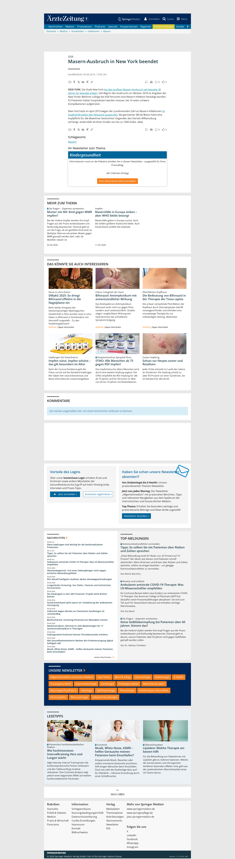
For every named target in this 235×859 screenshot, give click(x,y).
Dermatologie (142, 677)
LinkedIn (131, 836)
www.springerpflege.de (140, 813)
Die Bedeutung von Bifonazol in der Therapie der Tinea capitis (164, 298)
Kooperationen (128, 27)
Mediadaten (113, 809)
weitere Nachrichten (104, 658)
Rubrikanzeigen (115, 817)
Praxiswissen (84, 27)
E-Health (178, 677)
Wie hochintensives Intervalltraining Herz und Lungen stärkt (64, 754)
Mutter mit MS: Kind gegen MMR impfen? (69, 214)
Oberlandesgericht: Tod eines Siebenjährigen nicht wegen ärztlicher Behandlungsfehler (76, 572)
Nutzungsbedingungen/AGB (87, 813)
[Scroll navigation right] (187, 27)
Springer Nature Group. (110, 857)
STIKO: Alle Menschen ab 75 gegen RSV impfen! (114, 363)
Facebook (132, 839)
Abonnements (114, 821)
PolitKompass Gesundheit (153, 691)
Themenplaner (114, 813)
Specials (112, 27)
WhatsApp (132, 843)
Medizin (69, 27)
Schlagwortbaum (81, 809)
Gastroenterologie (86, 684)
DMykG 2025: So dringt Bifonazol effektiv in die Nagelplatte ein (65, 299)
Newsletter (112, 825)
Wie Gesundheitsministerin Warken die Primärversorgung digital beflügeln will (80, 642)
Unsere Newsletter (65, 671)
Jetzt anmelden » (65, 494)
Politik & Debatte (163, 27)
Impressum (78, 825)
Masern (72, 142)
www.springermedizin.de (141, 809)
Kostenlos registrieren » (98, 494)
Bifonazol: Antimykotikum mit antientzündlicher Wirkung (116, 298)
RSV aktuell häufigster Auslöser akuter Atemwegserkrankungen (79, 579)
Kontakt (76, 829)
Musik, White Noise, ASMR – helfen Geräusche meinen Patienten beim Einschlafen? (80, 651)
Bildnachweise (80, 833)
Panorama (53, 825)
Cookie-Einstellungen (83, 821)
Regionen (145, 27)
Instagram (132, 847)
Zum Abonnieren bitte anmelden (117, 181)
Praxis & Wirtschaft (58, 821)
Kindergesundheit (128, 684)
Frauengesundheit (61, 684)
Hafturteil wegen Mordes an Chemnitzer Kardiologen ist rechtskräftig (75, 613)
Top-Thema (104, 677)
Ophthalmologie (106, 691)
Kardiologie (107, 684)
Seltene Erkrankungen (104, 697)
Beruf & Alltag (122, 677)
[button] (181, 19)
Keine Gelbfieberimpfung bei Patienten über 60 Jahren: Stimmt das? (152, 624)
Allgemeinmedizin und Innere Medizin (72, 677)
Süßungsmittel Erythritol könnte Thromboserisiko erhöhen (77, 635)
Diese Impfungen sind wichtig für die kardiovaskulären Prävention (75, 546)
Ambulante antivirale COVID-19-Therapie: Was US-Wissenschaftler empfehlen (80, 564)
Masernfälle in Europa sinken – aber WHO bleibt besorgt (116, 214)
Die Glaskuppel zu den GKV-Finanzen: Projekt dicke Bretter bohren (77, 595)
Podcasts (100, 27)
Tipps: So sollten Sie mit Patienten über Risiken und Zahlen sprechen (77, 555)
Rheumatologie (79, 697)
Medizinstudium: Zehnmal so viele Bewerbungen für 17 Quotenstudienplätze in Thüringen (75, 628)
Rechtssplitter (58, 697)
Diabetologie (162, 677)
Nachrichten (55, 27)
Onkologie (86, 691)
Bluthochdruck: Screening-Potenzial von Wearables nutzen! (77, 620)
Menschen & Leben (154, 684)
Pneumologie (127, 691)
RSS (108, 829)
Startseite (52, 809)
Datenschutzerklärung (84, 817)
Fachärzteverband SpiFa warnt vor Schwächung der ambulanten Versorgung (79, 604)
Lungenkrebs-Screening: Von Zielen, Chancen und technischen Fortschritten (79, 587)
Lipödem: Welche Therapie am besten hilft (163, 750)
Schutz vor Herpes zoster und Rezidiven (163, 363)
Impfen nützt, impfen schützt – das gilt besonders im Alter (70, 363)
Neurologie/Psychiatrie (63, 691)
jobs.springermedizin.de (140, 817)
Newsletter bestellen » (136, 516)
